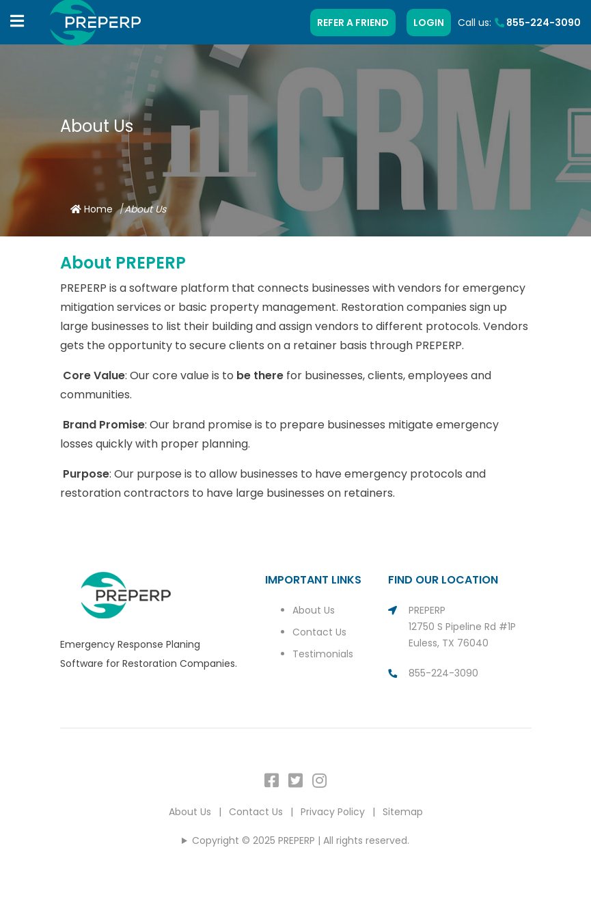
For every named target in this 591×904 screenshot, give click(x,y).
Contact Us (319, 632)
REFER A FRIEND (353, 22)
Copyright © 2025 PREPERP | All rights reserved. (300, 840)
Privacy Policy (333, 812)
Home (91, 209)
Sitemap (403, 812)
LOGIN (428, 22)
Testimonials (322, 654)
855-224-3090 (538, 22)
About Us (313, 610)
